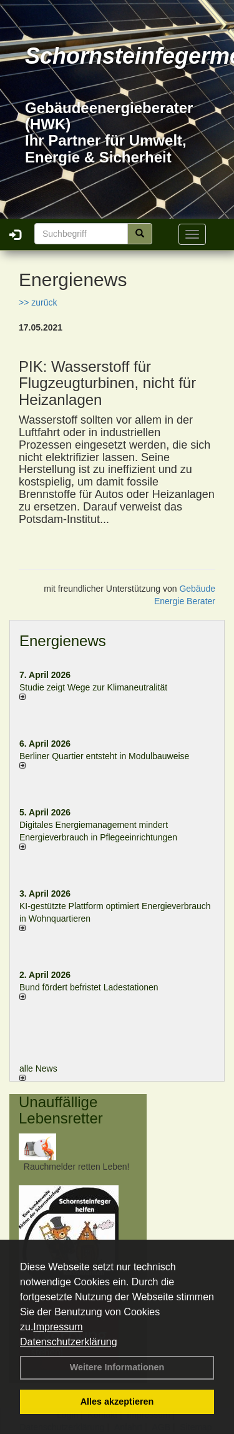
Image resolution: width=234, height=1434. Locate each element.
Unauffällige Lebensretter (61, 1110)
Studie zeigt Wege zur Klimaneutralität (93, 687)
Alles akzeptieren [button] (117, 1402)
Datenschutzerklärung (68, 1342)
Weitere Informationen (117, 1367)
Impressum (57, 1327)
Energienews (62, 640)
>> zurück (38, 302)
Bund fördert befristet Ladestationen (88, 987)
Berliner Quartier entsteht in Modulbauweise (104, 756)
